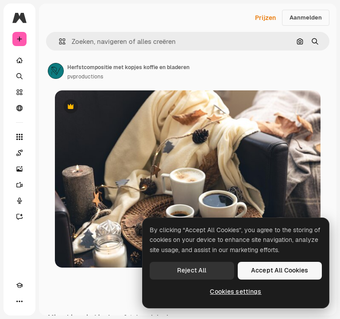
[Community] (19, 108)
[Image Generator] (19, 169)
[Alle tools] (19, 137)
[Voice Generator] (19, 201)
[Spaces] (19, 153)
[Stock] (19, 92)
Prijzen (265, 18)
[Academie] (19, 285)
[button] (58, 41)
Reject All (191, 270)
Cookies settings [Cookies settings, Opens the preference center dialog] (235, 292)
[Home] (19, 60)
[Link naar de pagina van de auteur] (56, 71)
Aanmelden (306, 17)
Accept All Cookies (280, 270)
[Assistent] (19, 217)
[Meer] (19, 301)
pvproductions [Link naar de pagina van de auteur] (85, 76)
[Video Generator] (19, 185)
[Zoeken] (19, 76)
